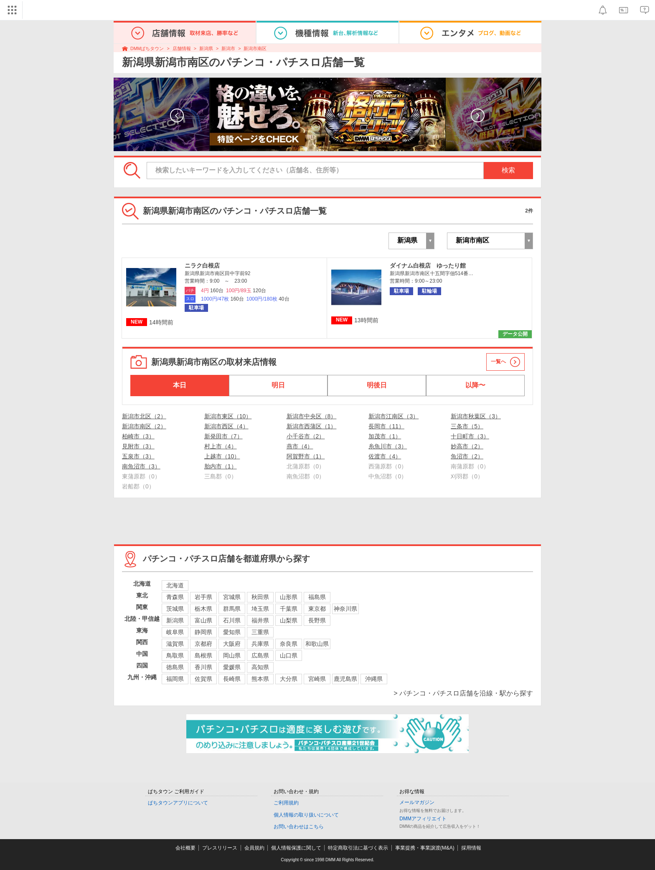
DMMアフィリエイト (423, 819)
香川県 (203, 667)
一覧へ (498, 361)
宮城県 (232, 597)
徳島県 (175, 667)
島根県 (203, 655)
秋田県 (260, 597)
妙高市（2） (467, 446)
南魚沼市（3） (141, 466)
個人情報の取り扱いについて (306, 815)
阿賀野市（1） (306, 456)
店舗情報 (182, 48)
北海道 (175, 585)
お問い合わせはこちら (299, 827)
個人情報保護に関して (296, 848)
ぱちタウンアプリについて (178, 803)
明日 (278, 385)
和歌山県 (317, 643)
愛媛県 (232, 667)
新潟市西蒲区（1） (312, 426)
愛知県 (232, 632)
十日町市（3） (470, 436)
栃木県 (203, 608)
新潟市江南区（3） (393, 416)
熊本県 (260, 678)
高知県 (260, 667)
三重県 (260, 632)
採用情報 (471, 848)
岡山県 (232, 655)
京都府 (203, 643)
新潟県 (206, 48)
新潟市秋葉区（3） (476, 416)
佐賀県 (203, 678)
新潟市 (228, 48)
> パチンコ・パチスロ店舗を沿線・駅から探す (463, 693)
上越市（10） (222, 456)
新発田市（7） (223, 436)
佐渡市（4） (384, 456)
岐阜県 (175, 632)
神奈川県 (345, 608)
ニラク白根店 (202, 265)
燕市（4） (300, 446)
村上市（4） (220, 446)
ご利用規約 (286, 803)
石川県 (232, 620)
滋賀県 (175, 643)
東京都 (317, 608)
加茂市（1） (384, 436)
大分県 (288, 678)
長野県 (317, 620)
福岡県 (175, 678)
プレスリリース (219, 848)
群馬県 (232, 608)
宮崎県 (317, 678)
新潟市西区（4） (226, 426)
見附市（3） (138, 446)
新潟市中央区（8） (312, 416)
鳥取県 (175, 655)
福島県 (317, 597)
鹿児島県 (345, 678)
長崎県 (232, 678)
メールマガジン (416, 802)
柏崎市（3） (138, 436)
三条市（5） (467, 426)
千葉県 (288, 608)
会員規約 (254, 848)
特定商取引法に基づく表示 (358, 848)
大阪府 (232, 643)
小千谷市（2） (306, 436)
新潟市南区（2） (144, 426)
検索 (508, 170)
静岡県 (203, 632)
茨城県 (175, 608)
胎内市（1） (220, 466)
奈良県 (288, 643)
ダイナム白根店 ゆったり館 (428, 265)
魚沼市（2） (467, 456)
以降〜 (475, 385)
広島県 (260, 655)
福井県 (260, 620)
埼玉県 (260, 608)
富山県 (203, 620)
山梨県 (288, 620)
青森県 (175, 597)
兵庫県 (260, 643)
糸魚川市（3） (387, 446)
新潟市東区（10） (228, 416)
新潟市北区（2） (144, 416)
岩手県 (203, 597)
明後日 (377, 385)
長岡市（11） (386, 426)
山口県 (288, 655)
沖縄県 (374, 678)
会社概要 (185, 848)
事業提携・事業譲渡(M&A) (424, 848)
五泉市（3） (138, 456)
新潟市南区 (255, 48)
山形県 (288, 597)
